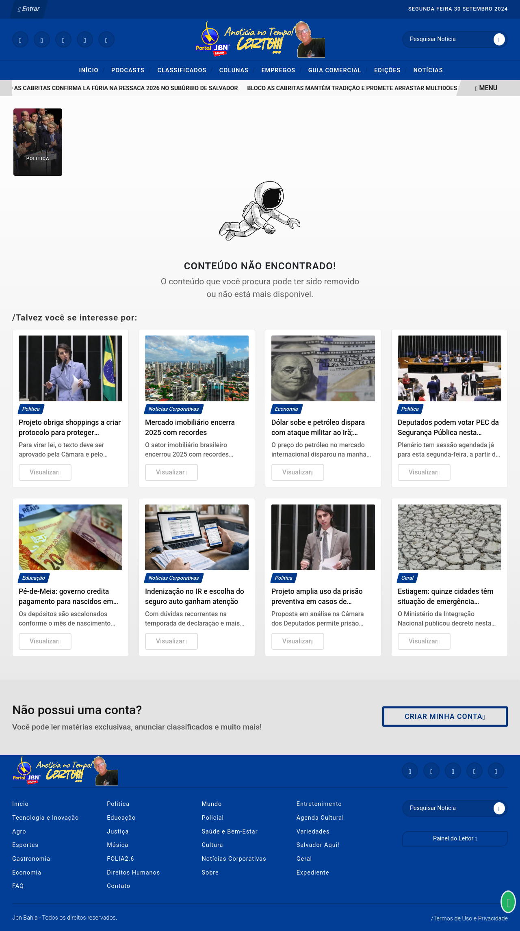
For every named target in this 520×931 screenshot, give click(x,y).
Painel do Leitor (455, 838)
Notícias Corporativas (234, 858)
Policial (213, 817)
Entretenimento (319, 804)
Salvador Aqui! (318, 845)
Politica (118, 804)
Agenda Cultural (320, 817)
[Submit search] (499, 39)
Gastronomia (31, 858)
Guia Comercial (338, 70)
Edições (390, 70)
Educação (121, 817)
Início (92, 70)
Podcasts (131, 70)
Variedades (313, 831)
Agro (19, 831)
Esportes (25, 845)
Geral (304, 858)
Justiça (118, 831)
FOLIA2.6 (120, 858)
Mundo (212, 804)
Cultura (212, 845)
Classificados (185, 70)
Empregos (281, 70)
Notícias (428, 70)
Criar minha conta (445, 716)
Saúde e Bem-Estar (230, 831)
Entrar (29, 9)
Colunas (237, 70)
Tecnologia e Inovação (45, 817)
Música (117, 845)
